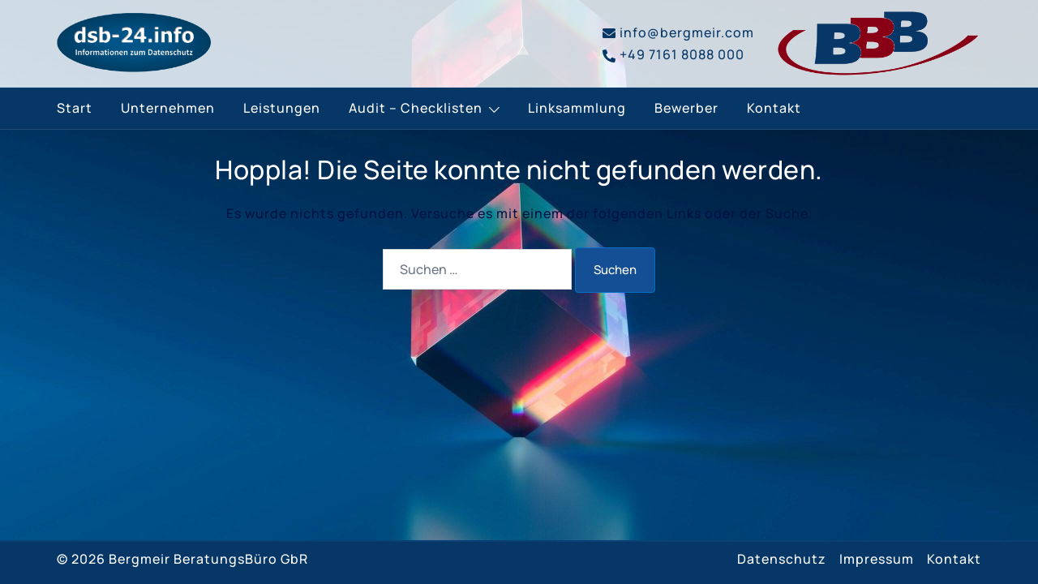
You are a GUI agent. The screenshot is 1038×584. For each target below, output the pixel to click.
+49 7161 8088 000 (673, 54)
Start (74, 108)
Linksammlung (577, 108)
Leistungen (281, 108)
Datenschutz (781, 559)
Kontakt (774, 108)
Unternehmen (168, 108)
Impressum (876, 559)
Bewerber (686, 108)
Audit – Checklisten (416, 108)
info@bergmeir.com (678, 32)
